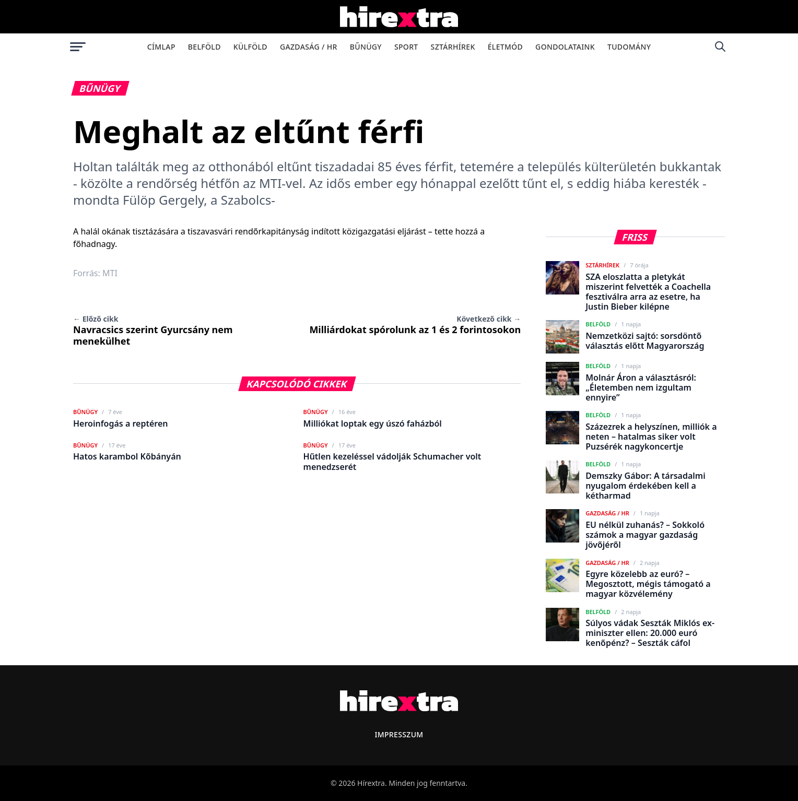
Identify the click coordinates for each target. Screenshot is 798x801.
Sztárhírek (453, 47)
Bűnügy (366, 47)
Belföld (204, 47)
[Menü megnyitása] (78, 46)
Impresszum (398, 734)
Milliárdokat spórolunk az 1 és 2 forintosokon (415, 325)
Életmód (505, 47)
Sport (406, 47)
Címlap (161, 47)
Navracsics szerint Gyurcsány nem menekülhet (153, 330)
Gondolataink (565, 47)
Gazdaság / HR (308, 47)
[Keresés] (720, 46)
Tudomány (629, 47)
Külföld (250, 47)
